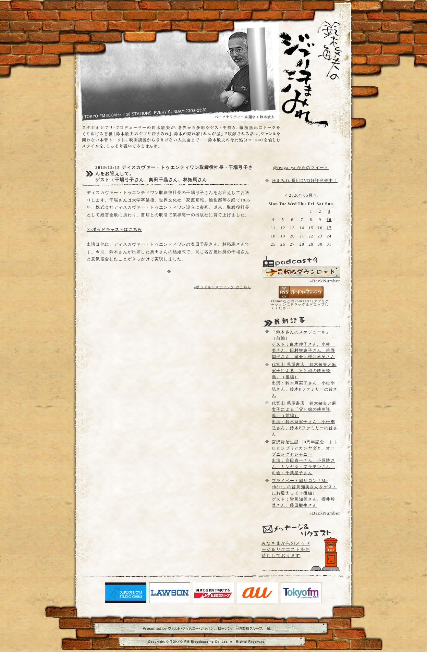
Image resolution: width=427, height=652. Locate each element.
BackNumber (326, 280)
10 (329, 219)
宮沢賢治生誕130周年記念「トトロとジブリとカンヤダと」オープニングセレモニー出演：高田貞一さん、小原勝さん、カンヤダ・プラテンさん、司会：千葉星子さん (305, 457)
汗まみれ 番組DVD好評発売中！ (305, 180)
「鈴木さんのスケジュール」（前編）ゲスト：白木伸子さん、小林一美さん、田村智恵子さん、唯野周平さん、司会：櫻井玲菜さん (303, 344)
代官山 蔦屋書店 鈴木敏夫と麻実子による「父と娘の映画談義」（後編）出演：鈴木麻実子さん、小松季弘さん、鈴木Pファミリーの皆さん (305, 380)
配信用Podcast (300, 272)
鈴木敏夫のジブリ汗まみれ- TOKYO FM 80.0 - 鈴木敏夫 (304, 61)
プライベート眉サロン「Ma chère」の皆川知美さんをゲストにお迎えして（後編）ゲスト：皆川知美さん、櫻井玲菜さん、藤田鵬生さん (304, 493)
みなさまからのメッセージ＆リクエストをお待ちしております (285, 549)
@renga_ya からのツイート (301, 167)
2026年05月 (301, 195)
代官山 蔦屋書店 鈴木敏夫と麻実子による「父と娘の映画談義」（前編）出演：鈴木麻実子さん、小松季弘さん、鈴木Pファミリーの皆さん (305, 418)
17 (329, 227)
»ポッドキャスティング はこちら (222, 287)
